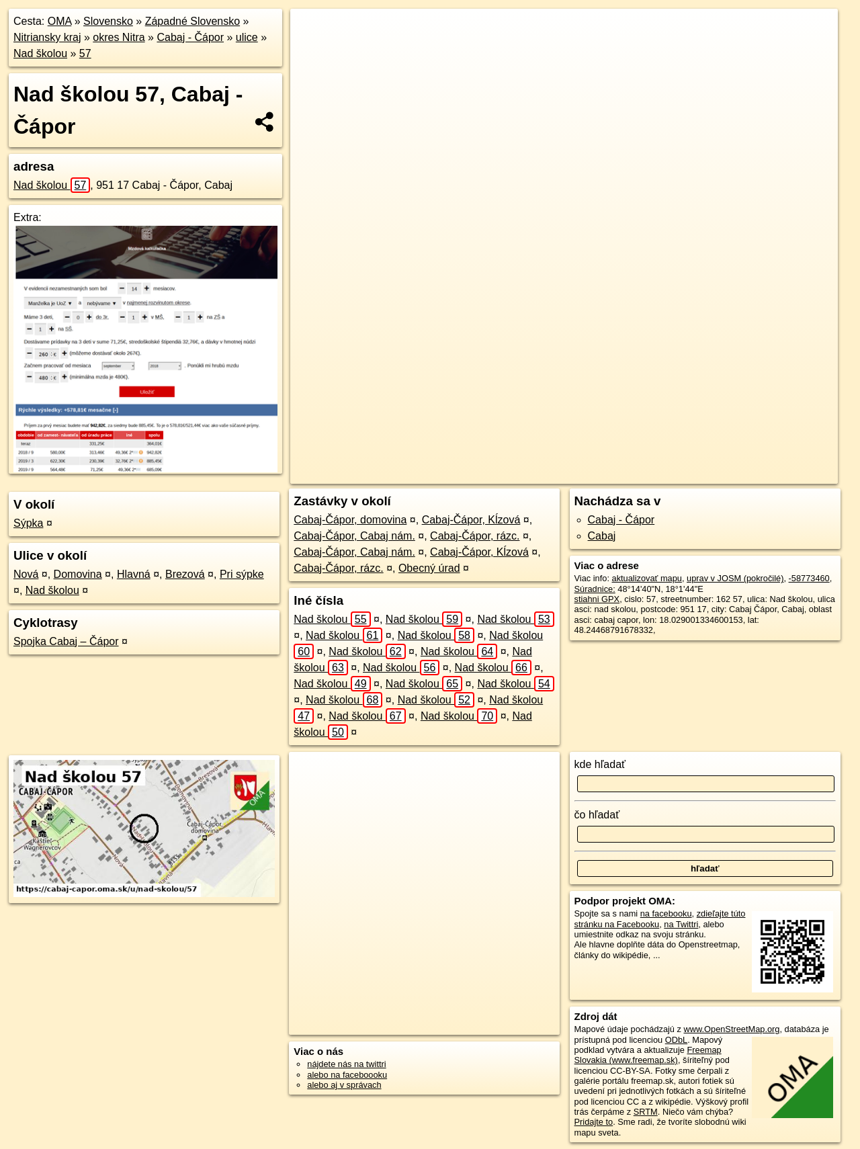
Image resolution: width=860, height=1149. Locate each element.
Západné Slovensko (192, 21)
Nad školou (40, 53)
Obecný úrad (429, 568)
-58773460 (809, 578)
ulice (247, 37)
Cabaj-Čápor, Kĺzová (471, 519)
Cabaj (602, 536)
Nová (25, 574)
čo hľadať (597, 814)
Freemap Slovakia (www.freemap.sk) (648, 1055)
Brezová (185, 574)
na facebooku (666, 913)
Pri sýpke (242, 574)
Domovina (78, 574)
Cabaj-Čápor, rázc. (474, 536)
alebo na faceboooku (347, 1075)
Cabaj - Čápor (190, 37)
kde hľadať (600, 764)
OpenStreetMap (570, 474)
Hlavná (133, 574)
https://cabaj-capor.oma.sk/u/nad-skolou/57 (759, 474)
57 (85, 53)
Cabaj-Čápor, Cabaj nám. (354, 536)
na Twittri (681, 924)
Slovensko (108, 21)
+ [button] (313, 32)
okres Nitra (118, 37)
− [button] (313, 52)
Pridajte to (593, 1122)
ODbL (676, 1040)
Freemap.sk (639, 474)
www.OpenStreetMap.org (731, 1029)
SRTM (646, 1112)
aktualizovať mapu (647, 578)
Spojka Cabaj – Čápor (66, 641)
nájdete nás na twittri (346, 1064)
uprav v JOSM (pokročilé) (735, 578)
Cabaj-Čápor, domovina (350, 519)
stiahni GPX (597, 599)
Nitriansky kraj (47, 37)
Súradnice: (594, 589)
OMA (60, 21)
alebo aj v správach (344, 1085)
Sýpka (28, 523)
